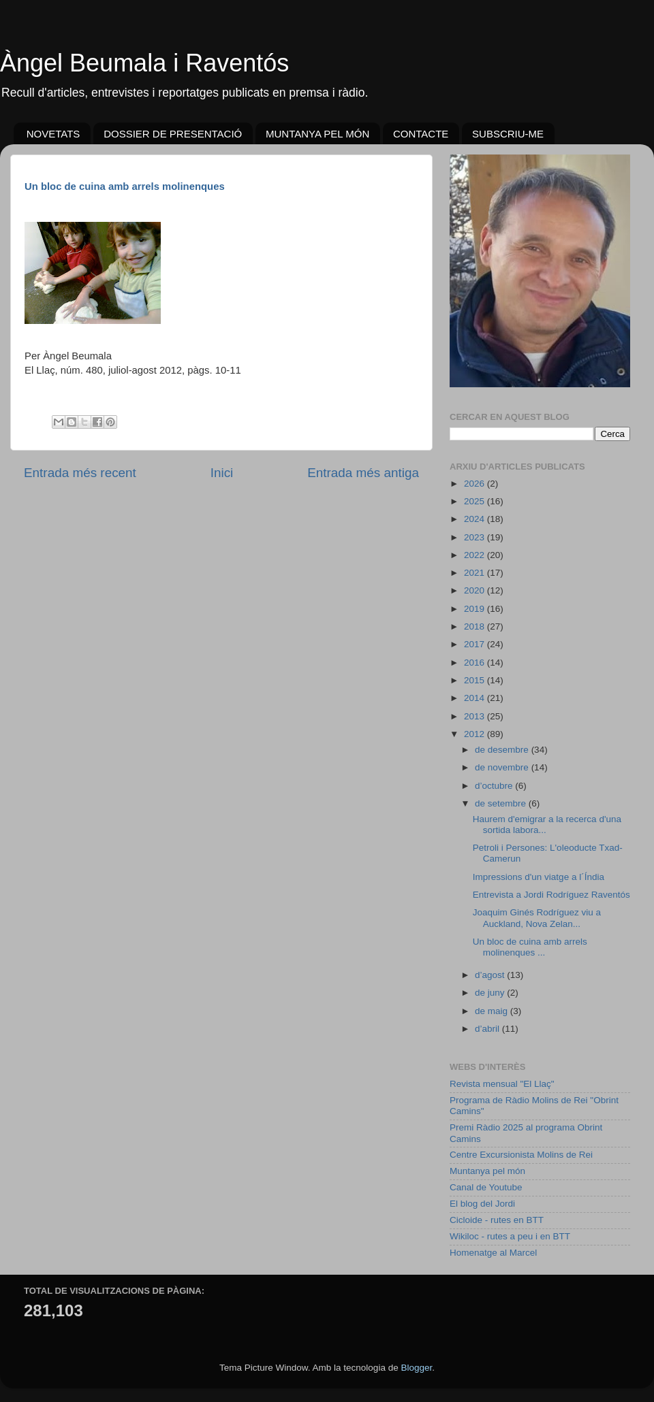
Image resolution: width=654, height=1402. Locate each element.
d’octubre (495, 786)
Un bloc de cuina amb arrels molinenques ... (530, 947)
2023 (475, 537)
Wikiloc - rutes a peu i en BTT (510, 1236)
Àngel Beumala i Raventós (144, 63)
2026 (475, 483)
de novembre (503, 767)
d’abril (488, 1029)
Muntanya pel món (487, 1171)
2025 (475, 501)
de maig (492, 1011)
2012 (475, 734)
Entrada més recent (80, 473)
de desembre (503, 750)
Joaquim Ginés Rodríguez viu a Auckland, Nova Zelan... (537, 917)
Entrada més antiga (363, 473)
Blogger (416, 1368)
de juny (491, 993)
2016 (475, 662)
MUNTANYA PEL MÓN (317, 134)
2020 (475, 590)
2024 (475, 519)
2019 (475, 609)
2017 (475, 644)
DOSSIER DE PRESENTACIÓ (173, 134)
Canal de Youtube (486, 1187)
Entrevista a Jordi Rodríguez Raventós (551, 895)
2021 (475, 573)
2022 (475, 555)
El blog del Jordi (482, 1204)
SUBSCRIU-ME (508, 134)
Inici (222, 473)
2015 (475, 680)
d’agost (491, 975)
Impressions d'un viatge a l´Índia (538, 877)
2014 (475, 698)
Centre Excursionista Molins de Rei (521, 1155)
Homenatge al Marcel (493, 1253)
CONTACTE (420, 134)
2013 (475, 716)
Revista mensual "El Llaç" (502, 1084)
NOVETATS (53, 134)
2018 (475, 626)
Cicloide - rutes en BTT (497, 1220)
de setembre (502, 803)
